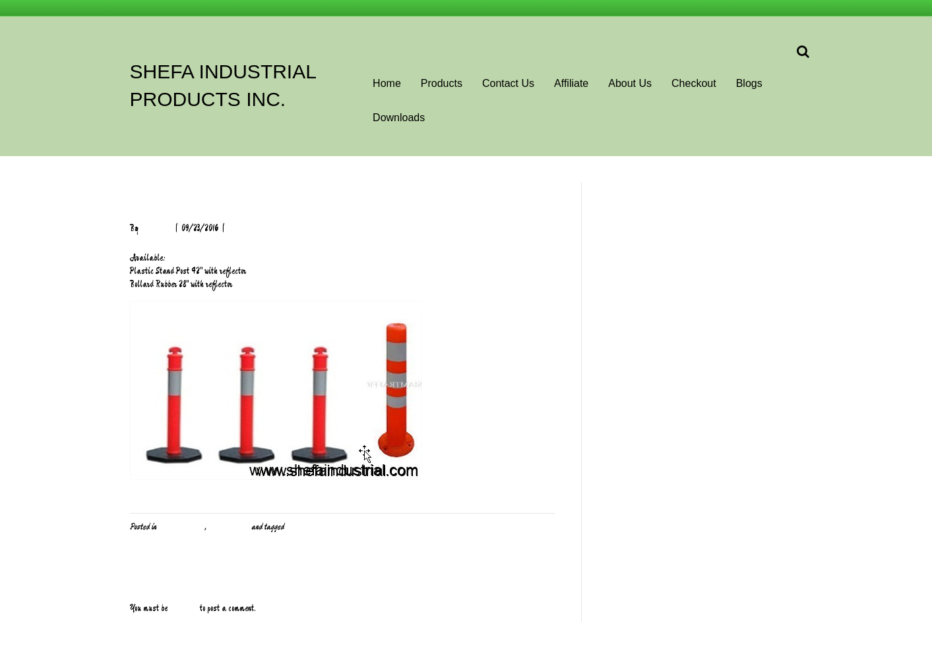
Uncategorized (228, 526)
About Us (630, 83)
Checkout (693, 83)
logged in (184, 608)
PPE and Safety (181, 526)
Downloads (399, 117)
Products (441, 83)
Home (387, 83)
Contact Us (508, 83)
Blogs (749, 83)
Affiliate (571, 83)
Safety (296, 526)
